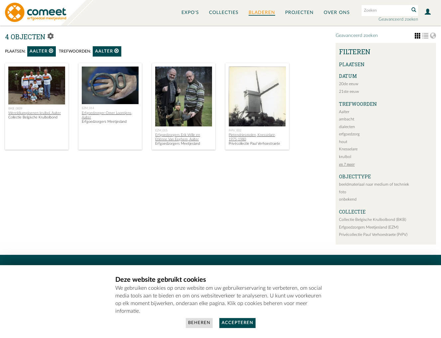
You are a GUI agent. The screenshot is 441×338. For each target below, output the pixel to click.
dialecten (347, 127)
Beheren (199, 323)
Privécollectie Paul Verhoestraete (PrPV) (373, 235)
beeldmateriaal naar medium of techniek (374, 184)
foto (342, 192)
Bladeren (262, 12)
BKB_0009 (15, 108)
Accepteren (237, 323)
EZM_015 (161, 130)
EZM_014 (88, 108)
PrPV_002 (235, 130)
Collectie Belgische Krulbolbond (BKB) (372, 220)
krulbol (345, 157)
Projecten (299, 12)
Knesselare (348, 149)
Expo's (190, 12)
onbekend (348, 199)
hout (343, 142)
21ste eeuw (349, 91)
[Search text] (385, 10)
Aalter (42, 51)
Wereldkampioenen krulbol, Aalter (34, 113)
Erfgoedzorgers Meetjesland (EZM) (368, 227)
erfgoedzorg (349, 134)
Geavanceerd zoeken (398, 19)
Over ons (337, 12)
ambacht (346, 119)
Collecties (224, 12)
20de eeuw (348, 84)
